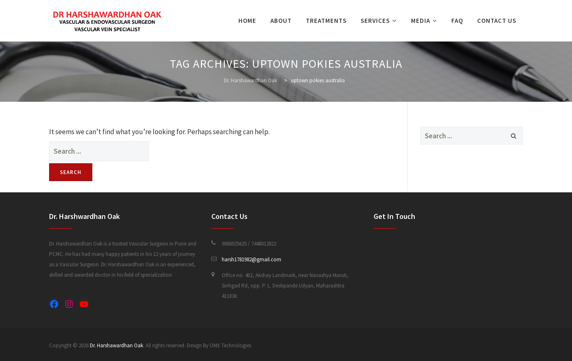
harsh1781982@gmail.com (251, 259)
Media (420, 21)
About (281, 21)
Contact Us (496, 21)
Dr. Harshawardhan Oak (116, 345)
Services (375, 21)
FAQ (457, 21)
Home (247, 21)
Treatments (326, 21)
